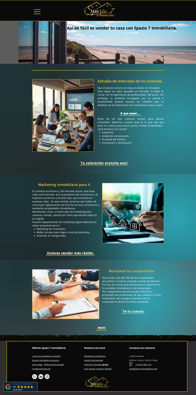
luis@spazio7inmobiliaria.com (143, 368)
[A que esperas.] (130, 113)
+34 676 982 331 (143, 364)
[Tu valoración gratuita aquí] (104, 163)
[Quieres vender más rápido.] (70, 253)
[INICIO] (101, 328)
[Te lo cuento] (133, 311)
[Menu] (37, 11)
